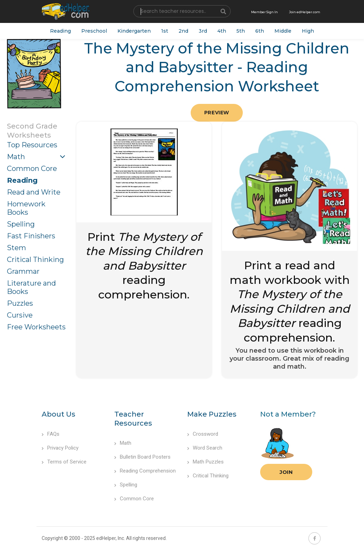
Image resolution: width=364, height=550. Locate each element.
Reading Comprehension (145, 471)
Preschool (94, 31)
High (308, 31)
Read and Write (33, 192)
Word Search (204, 448)
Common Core (32, 168)
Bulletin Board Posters (142, 457)
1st (164, 31)
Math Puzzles (205, 462)
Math (16, 157)
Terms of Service (64, 462)
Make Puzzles (212, 414)
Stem (16, 248)
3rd (203, 31)
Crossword (202, 434)
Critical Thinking (35, 259)
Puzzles (20, 303)
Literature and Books (31, 287)
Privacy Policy (60, 448)
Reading (60, 31)
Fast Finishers (31, 236)
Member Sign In (264, 12)
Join (286, 472)
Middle (282, 31)
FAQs (50, 434)
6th (259, 31)
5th (241, 31)
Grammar (23, 271)
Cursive (20, 315)
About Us (58, 414)
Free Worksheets (36, 327)
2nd (183, 31)
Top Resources (32, 145)
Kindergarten (134, 31)
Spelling (21, 224)
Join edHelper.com (304, 12)
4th (221, 31)
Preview (216, 112)
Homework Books (26, 208)
